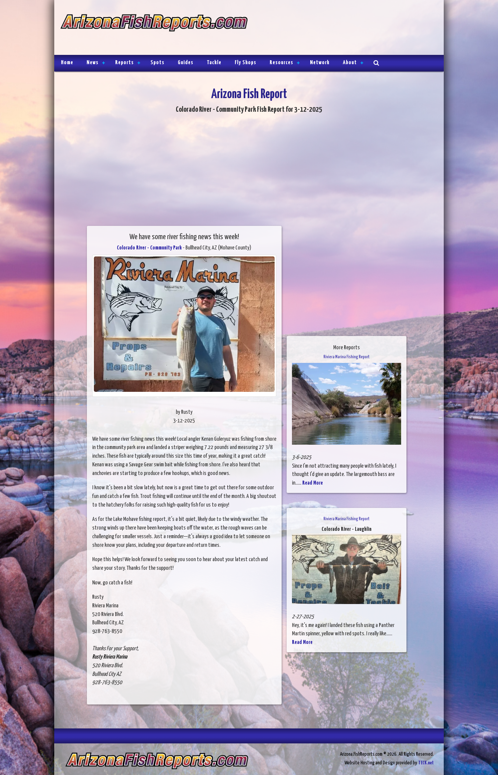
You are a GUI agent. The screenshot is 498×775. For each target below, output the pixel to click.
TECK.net (426, 762)
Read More (312, 483)
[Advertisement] (342, 28)
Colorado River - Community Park (149, 248)
